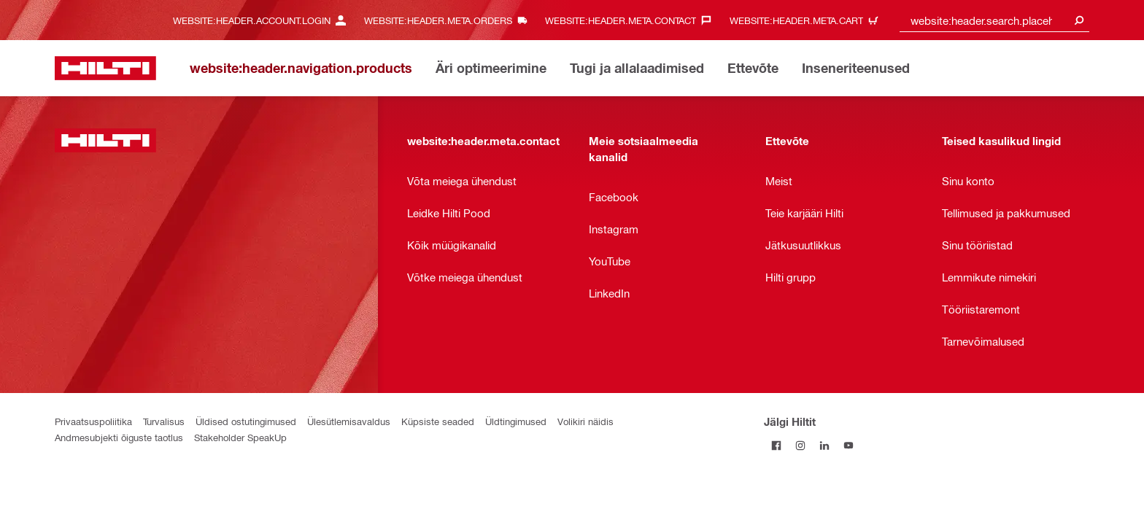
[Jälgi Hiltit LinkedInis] (824, 445)
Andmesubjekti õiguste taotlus (119, 437)
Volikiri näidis (585, 421)
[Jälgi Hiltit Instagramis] (800, 445)
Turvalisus (164, 421)
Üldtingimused (515, 421)
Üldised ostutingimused (246, 421)
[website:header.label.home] (105, 68)
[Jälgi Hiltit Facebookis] (776, 445)
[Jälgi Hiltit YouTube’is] (848, 445)
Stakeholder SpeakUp (240, 437)
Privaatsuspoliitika (93, 421)
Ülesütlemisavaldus (348, 421)
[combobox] (994, 20)
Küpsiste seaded (437, 421)
